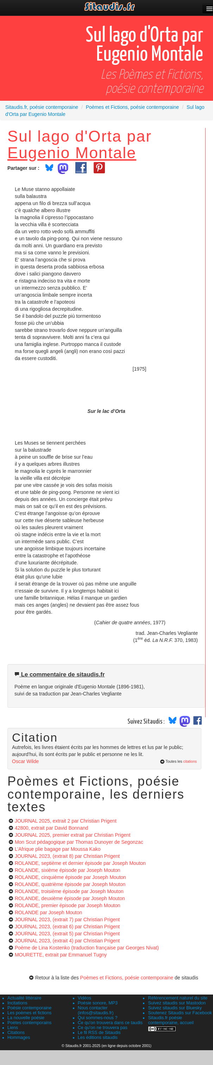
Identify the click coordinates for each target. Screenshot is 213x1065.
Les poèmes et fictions (29, 1012)
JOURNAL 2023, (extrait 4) (67, 940)
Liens (12, 1027)
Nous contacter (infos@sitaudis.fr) (96, 1010)
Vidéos (84, 998)
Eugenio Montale (71, 152)
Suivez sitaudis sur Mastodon (177, 1003)
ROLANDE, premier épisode (67, 905)
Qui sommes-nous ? (98, 1017)
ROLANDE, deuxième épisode (70, 898)
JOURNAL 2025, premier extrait (73, 835)
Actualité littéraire (24, 998)
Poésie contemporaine (29, 1007)
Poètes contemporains (29, 1022)
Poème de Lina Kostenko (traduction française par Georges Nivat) (87, 948)
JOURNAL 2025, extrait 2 (66, 821)
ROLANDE (48, 912)
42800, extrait (51, 828)
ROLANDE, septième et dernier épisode (80, 863)
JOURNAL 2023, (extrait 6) (67, 926)
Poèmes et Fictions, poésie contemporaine (127, 977)
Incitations (17, 1003)
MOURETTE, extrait (61, 955)
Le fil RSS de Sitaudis (99, 1032)
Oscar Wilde (25, 761)
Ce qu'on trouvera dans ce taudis (110, 1022)
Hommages (18, 1037)
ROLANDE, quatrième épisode (70, 884)
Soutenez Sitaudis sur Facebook (180, 1012)
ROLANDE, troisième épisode (69, 891)
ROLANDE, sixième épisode (67, 870)
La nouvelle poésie (25, 1017)
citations (190, 761)
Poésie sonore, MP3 (98, 1003)
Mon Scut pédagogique (79, 842)
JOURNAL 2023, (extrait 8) (67, 856)
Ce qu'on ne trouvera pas (102, 1027)
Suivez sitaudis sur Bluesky (175, 1007)
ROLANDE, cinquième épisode (70, 877)
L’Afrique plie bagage (58, 849)
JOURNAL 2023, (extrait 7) (67, 919)
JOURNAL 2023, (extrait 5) (67, 933)
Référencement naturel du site (177, 998)
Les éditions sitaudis (98, 1037)
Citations (16, 1032)
